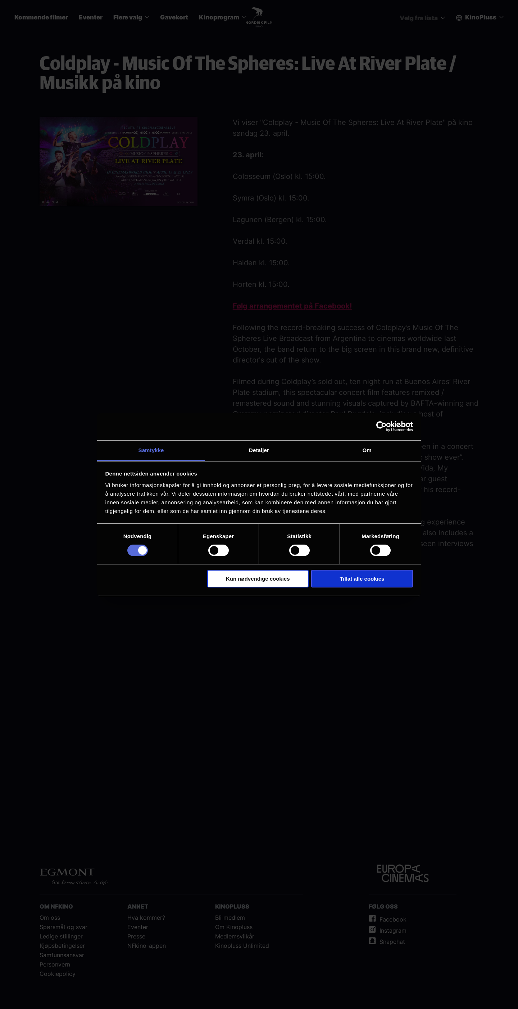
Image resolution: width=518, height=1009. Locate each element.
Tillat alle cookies (362, 579)
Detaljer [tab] (259, 450)
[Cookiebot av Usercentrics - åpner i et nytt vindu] (381, 426)
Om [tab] (366, 450)
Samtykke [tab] (151, 450)
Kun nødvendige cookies (258, 579)
